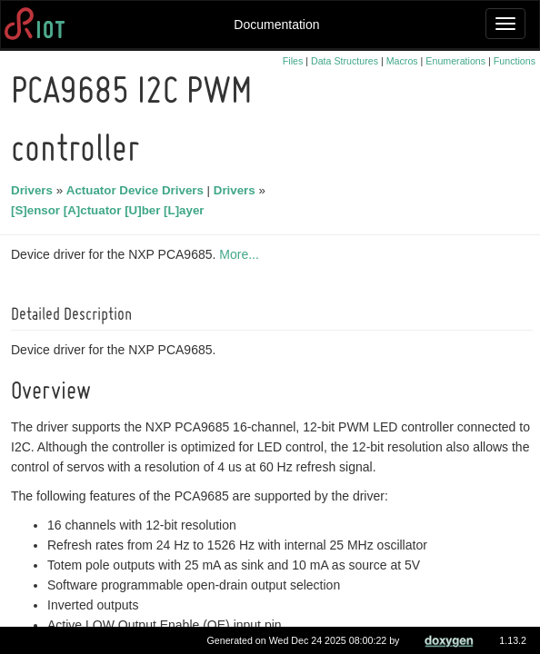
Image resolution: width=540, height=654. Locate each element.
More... (242, 254)
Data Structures (344, 60)
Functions (514, 60)
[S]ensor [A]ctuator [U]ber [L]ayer (110, 210)
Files (293, 60)
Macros (402, 60)
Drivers (34, 190)
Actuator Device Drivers (137, 190)
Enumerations (455, 60)
